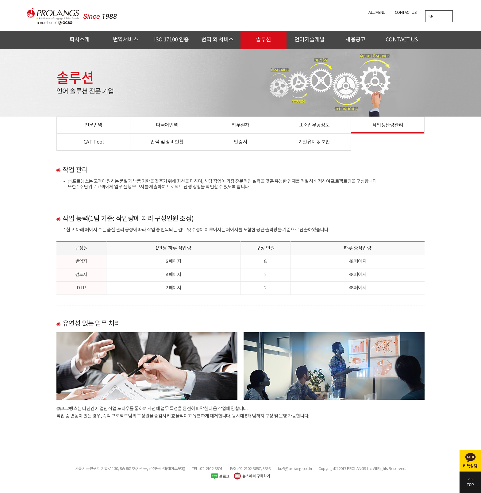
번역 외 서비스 (217, 40)
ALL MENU (376, 12)
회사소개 (79, 40)
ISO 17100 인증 (171, 40)
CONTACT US (406, 12)
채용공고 (355, 40)
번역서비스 (125, 40)
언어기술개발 (309, 40)
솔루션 (263, 40)
